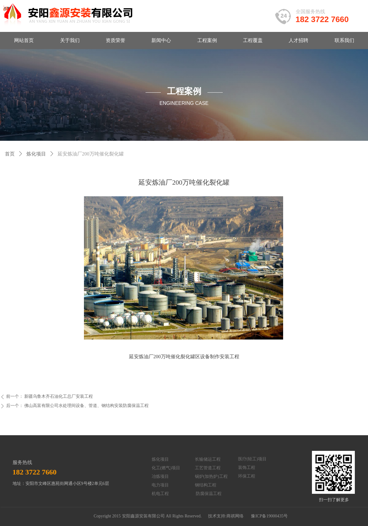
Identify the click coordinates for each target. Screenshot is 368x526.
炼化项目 (36, 153)
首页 (10, 153)
